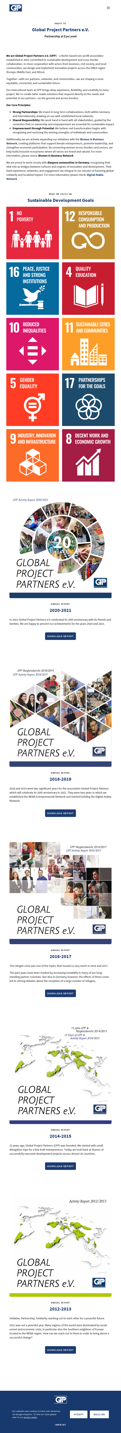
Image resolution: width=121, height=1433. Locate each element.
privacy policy (30, 1417)
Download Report (60, 636)
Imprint (60, 1424)
